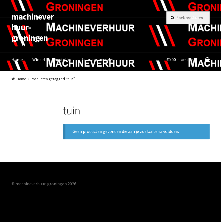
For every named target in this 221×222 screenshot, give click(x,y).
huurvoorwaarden (98, 59)
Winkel (38, 59)
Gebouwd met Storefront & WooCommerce (51, 190)
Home (17, 59)
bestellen (63, 59)
